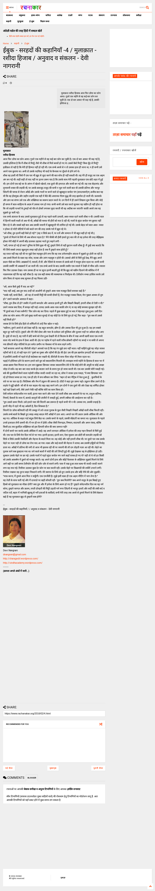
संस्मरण (101, 15)
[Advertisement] (131, 48)
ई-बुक (31, 21)
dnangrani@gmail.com (14, 554)
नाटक (90, 15)
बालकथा (9, 15)
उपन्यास (113, 15)
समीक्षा (138, 15)
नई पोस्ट (9, 768)
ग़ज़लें (70, 15)
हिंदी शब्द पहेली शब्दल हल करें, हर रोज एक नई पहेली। (26, 36)
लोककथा (126, 15)
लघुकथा (22, 15)
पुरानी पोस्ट (98, 768)
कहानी (8, 21)
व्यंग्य (80, 15)
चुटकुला (20, 21)
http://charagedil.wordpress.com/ (20, 558)
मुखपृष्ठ (63, 878)
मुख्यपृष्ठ (53, 768)
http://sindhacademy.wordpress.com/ (23, 562)
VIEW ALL (144, 178)
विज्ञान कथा (44, 21)
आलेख (59, 15)
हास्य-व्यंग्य (35, 15)
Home (6, 43)
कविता (48, 15)
